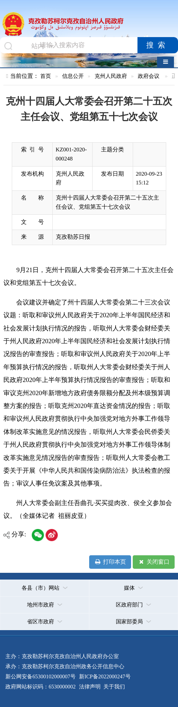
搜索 (157, 45)
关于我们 (113, 686)
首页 (45, 76)
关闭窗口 (153, 562)
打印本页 (110, 562)
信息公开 (73, 76)
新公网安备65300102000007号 (40, 676)
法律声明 (90, 686)
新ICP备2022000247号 (104, 676)
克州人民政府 (111, 76)
